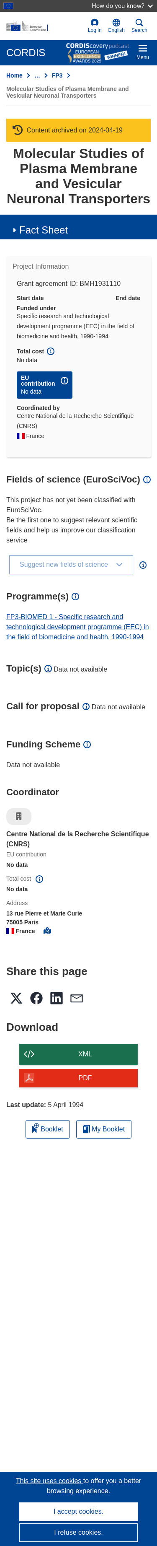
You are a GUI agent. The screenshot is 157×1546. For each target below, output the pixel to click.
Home (14, 75)
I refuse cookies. (78, 1532)
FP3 (57, 75)
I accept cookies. (78, 1511)
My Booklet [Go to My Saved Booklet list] (104, 1129)
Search (139, 25)
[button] (116, 26)
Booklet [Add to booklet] (47, 1128)
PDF (85, 1078)
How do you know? (122, 5)
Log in (95, 25)
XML (85, 1054)
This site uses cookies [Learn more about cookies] (49, 1480)
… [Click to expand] (37, 75)
